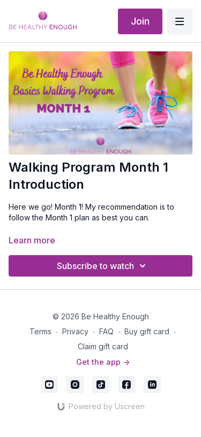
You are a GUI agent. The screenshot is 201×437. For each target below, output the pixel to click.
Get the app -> (103, 361)
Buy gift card (146, 331)
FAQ (106, 331)
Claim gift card (103, 346)
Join (140, 21)
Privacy (75, 331)
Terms (40, 331)
